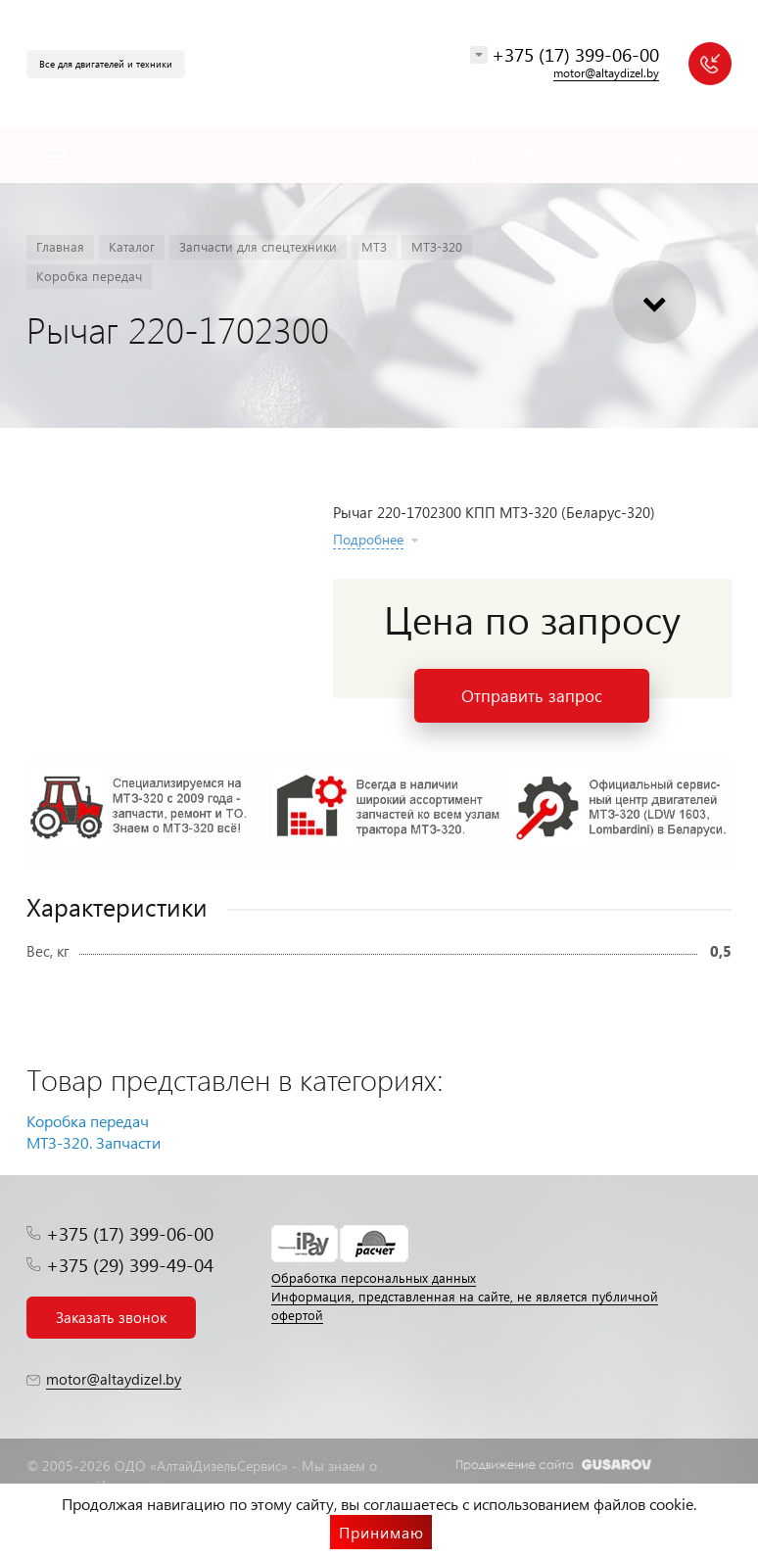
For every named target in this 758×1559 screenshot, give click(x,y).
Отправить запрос (531, 696)
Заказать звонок (111, 1317)
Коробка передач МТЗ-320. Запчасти (93, 1131)
